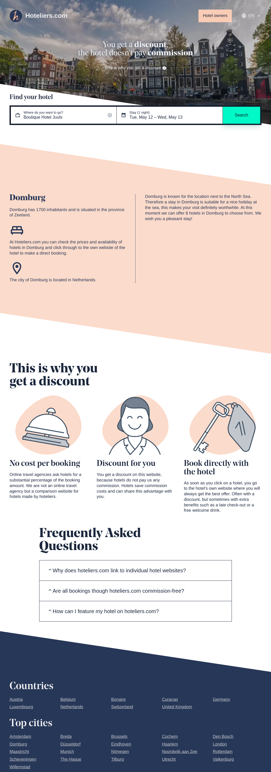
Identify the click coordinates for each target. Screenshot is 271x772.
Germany (221, 699)
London (220, 744)
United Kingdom (177, 707)
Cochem (170, 736)
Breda (66, 736)
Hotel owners (215, 16)
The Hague (70, 759)
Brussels (119, 736)
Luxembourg (21, 707)
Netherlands (71, 707)
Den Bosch (223, 736)
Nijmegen (120, 751)
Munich (67, 751)
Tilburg (117, 759)
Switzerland (122, 707)
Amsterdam (20, 736)
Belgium (68, 699)
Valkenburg (223, 759)
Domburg (18, 744)
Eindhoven (121, 744)
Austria (16, 699)
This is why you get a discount (135, 68)
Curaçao (170, 699)
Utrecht (169, 759)
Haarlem (170, 744)
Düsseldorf (70, 744)
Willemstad (20, 767)
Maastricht (19, 751)
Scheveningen (23, 759)
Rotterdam (223, 751)
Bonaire (118, 699)
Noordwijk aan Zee (179, 751)
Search (241, 115)
